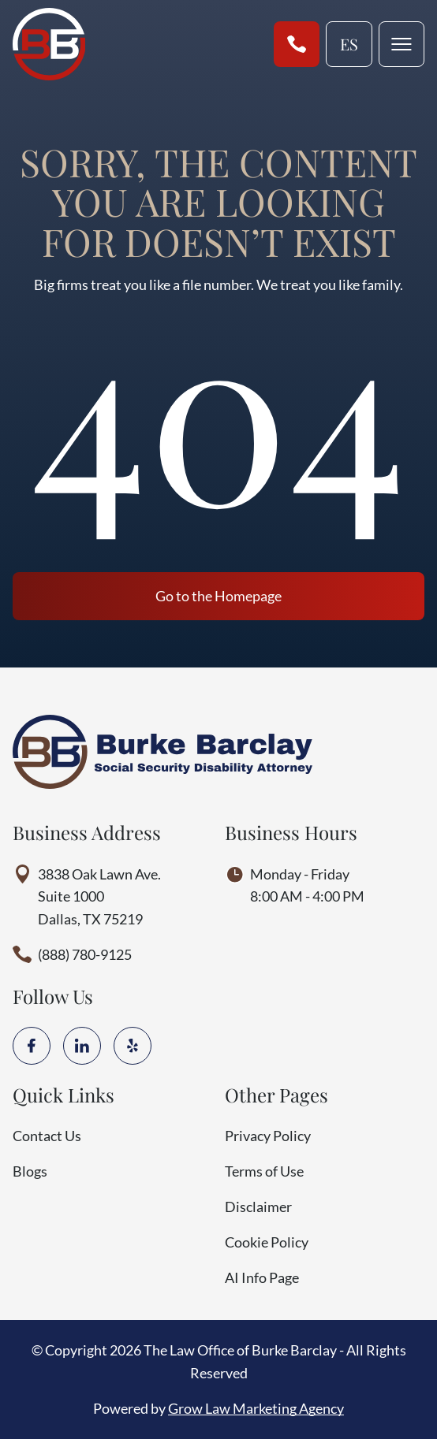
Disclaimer (258, 1206)
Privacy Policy (268, 1135)
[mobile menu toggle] (401, 44)
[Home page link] (49, 44)
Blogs (30, 1171)
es (349, 43)
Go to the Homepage (218, 595)
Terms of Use (264, 1171)
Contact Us (47, 1135)
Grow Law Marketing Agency (256, 1408)
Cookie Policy (266, 1242)
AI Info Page (262, 1277)
